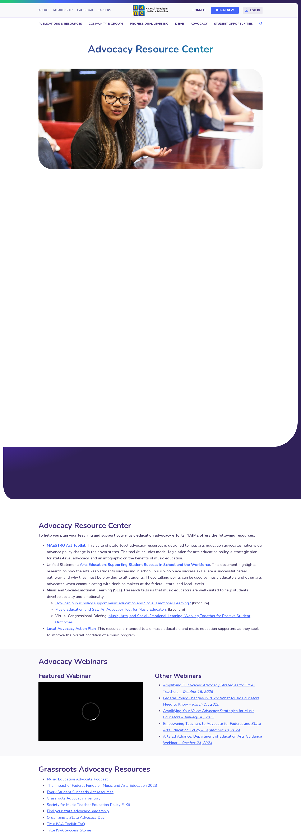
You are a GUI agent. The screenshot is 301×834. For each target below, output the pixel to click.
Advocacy (199, 24)
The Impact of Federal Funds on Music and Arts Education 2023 (102, 785)
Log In (255, 10)
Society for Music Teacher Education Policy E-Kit (88, 804)
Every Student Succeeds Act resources (80, 791)
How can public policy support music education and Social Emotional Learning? (123, 603)
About (43, 10)
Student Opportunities (233, 24)
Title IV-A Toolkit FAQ (66, 823)
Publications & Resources (60, 24)
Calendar (85, 10)
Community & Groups (106, 24)
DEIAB (179, 24)
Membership (63, 10)
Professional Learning (149, 24)
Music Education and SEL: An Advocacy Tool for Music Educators (111, 609)
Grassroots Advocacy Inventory (73, 798)
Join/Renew (225, 10)
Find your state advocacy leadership (78, 811)
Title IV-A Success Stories (69, 830)
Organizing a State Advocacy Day (76, 817)
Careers (104, 10)
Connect (200, 10)
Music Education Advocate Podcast (77, 779)
